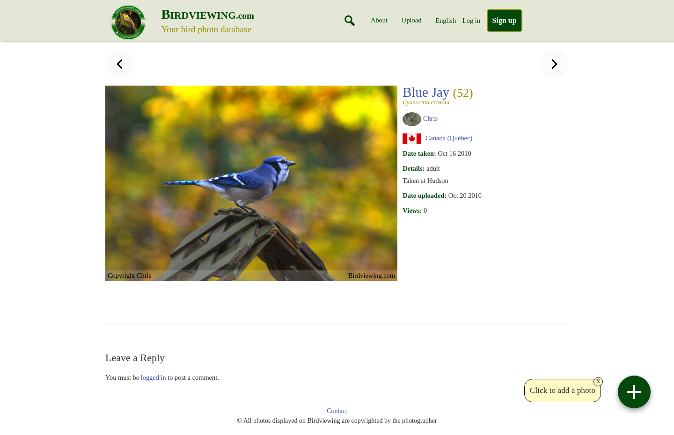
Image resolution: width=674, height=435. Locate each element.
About (379, 20)
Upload (411, 20)
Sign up (504, 20)
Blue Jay (441, 95)
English (445, 20)
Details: (414, 168)
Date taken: (419, 153)
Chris (430, 118)
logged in (153, 377)
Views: (412, 210)
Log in (471, 20)
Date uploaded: (425, 195)
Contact (337, 410)
